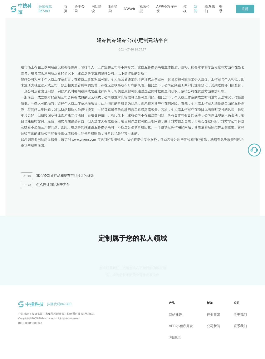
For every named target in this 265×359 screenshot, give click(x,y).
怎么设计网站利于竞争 (52, 184)
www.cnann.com (84, 139)
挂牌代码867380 (35, 9)
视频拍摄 (144, 9)
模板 (185, 9)
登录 (220, 9)
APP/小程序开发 (166, 9)
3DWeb (129, 9)
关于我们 (242, 314)
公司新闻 (215, 326)
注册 (245, 9)
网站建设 (97, 9)
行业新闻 (215, 314)
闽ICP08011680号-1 (28, 323)
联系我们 (210, 9)
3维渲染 (112, 9)
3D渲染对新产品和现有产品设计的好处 (64, 175)
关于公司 (80, 9)
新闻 (195, 9)
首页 (65, 9)
